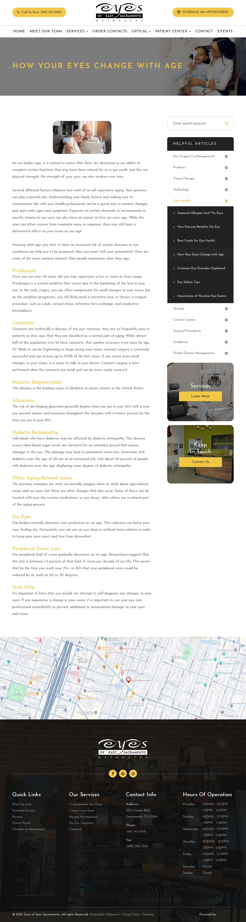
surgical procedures (188, 350)
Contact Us (200, 482)
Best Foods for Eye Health (197, 242)
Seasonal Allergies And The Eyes (202, 214)
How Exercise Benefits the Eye (200, 228)
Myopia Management (84, 816)
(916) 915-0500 (136, 831)
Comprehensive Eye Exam (86, 804)
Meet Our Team (46, 31)
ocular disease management (195, 373)
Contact (204, 31)
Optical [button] (141, 31)
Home (19, 31)
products (179, 168)
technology (181, 190)
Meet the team (22, 804)
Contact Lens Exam (82, 810)
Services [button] (77, 31)
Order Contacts (109, 31)
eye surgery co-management (196, 156)
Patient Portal (21, 823)
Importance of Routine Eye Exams (198, 312)
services (179, 328)
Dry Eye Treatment (82, 823)
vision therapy (184, 179)
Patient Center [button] (173, 31)
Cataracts (75, 829)
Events (225, 31)
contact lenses (185, 339)
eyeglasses (181, 362)
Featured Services (24, 810)
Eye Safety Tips (189, 295)
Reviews (17, 816)
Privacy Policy (131, 914)
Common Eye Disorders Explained (195, 278)
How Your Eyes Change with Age (199, 259)
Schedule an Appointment (29, 829)
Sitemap (148, 914)
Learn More (200, 417)
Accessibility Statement (104, 914)
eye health (182, 202)
